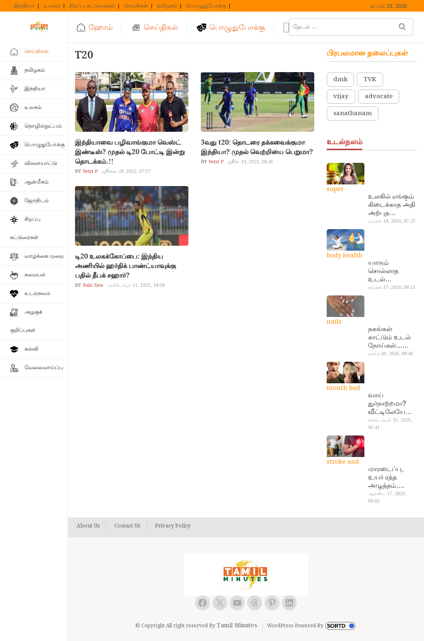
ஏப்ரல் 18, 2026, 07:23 (391, 221)
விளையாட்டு (40, 163)
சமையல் (35, 275)
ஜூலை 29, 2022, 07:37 (126, 171)
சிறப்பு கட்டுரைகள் (92, 6)
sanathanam (352, 114)
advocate (379, 97)
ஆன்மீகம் (36, 182)
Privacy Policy (172, 526)
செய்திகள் (136, 6)
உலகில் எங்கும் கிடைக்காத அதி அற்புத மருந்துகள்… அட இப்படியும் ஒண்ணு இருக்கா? (392, 205)
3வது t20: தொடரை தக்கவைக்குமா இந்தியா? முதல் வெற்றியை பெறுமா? (257, 147)
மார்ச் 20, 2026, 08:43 (390, 354)
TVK (370, 80)
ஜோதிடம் (36, 200)
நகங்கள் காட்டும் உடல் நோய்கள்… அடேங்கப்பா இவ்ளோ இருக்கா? (389, 337)
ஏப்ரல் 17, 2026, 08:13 (391, 287)
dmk (340, 80)
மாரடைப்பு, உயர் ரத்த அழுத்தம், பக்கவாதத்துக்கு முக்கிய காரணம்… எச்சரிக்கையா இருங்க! (391, 477)
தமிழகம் (167, 6)
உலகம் (51, 6)
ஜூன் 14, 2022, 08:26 (250, 162)
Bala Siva (92, 285)
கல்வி (31, 349)
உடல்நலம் (37, 293)
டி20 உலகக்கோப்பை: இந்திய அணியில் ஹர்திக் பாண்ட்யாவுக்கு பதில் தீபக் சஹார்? (125, 266)
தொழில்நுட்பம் (43, 126)
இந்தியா (24, 6)
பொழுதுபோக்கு (206, 6)
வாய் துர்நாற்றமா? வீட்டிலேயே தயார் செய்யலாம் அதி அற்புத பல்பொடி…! (387, 404)
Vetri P (89, 171)
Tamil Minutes (237, 625)
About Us (88, 526)
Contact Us (127, 526)
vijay (341, 97)
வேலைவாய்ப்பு (43, 367)
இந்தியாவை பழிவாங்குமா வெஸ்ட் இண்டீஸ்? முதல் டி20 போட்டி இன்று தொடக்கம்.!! (130, 152)
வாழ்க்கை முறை (44, 256)
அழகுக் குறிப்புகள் (26, 321)
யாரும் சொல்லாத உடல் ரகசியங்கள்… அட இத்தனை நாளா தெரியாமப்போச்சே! (391, 271)
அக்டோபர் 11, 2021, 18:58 (135, 285)
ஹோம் (101, 28)
